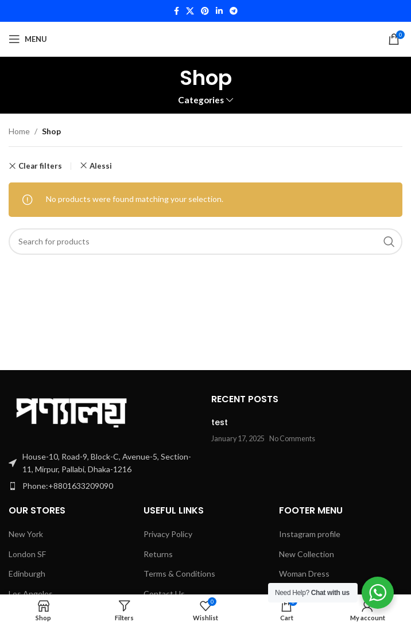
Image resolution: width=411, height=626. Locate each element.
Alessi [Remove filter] (101, 165)
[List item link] (104, 486)
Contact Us (164, 593)
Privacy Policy (168, 534)
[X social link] (190, 11)
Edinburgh (27, 573)
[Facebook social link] (176, 11)
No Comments (292, 438)
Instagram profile (309, 534)
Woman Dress (304, 573)
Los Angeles (31, 593)
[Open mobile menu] (28, 39)
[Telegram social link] (233, 11)
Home (19, 131)
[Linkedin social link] (219, 11)
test (219, 422)
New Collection (306, 554)
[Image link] (72, 409)
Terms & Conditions (179, 573)
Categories (201, 100)
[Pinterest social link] (204, 11)
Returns (158, 554)
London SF (27, 554)
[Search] (205, 241)
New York (26, 534)
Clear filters (40, 166)
